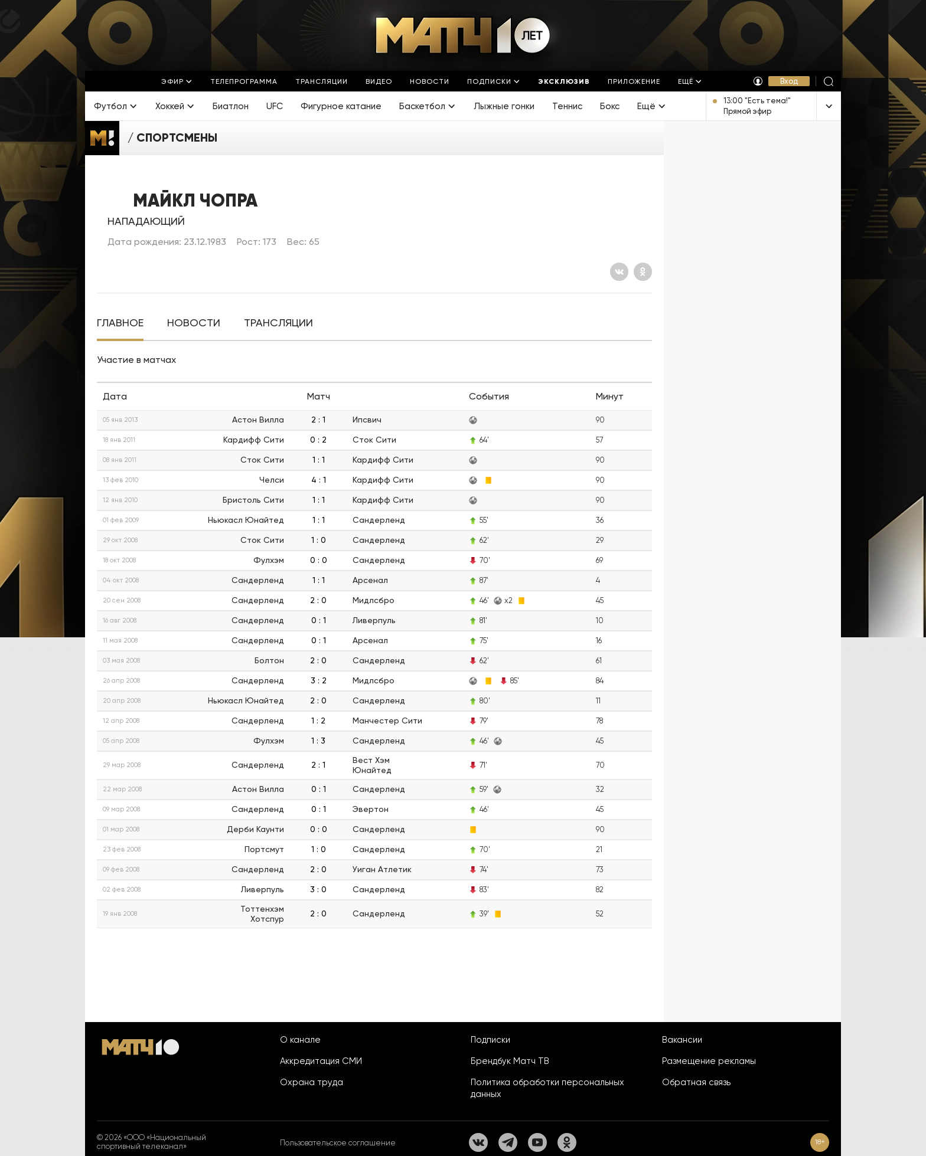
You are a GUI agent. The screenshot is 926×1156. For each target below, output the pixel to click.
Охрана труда (311, 1082)
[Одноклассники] (643, 272)
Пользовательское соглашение (338, 1142)
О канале (300, 1039)
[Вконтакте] (619, 272)
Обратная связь (696, 1082)
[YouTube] (537, 1142)
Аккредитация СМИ (321, 1061)
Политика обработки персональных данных (547, 1088)
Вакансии (682, 1039)
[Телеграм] (507, 1142)
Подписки (490, 1039)
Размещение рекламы (709, 1061)
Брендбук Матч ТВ (510, 1061)
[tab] (120, 323)
